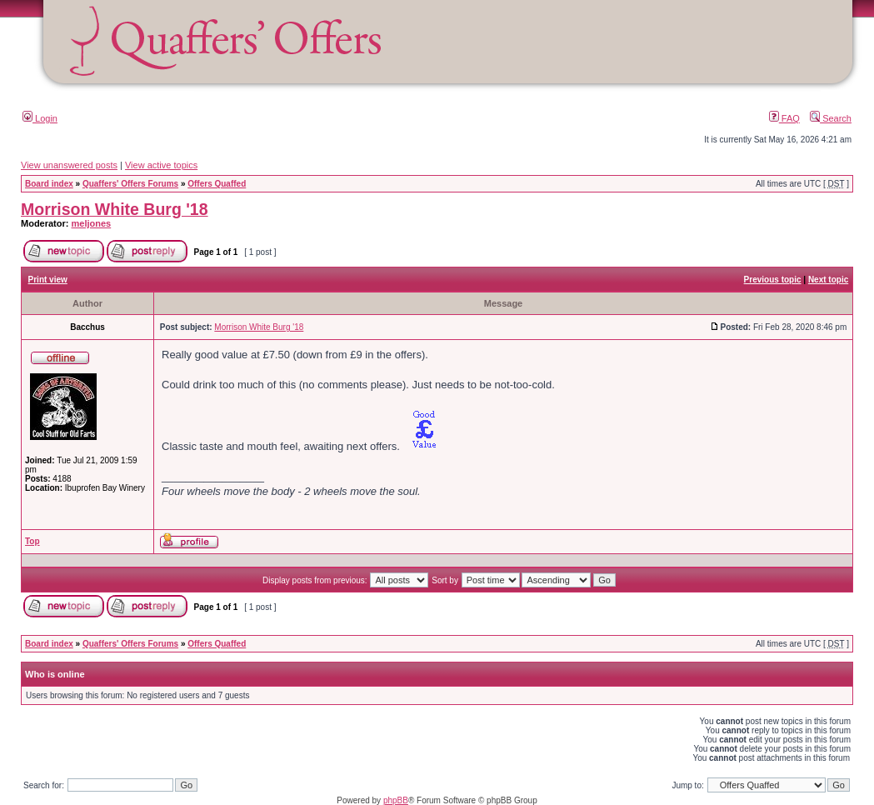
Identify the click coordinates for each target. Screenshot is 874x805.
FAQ (784, 118)
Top (32, 541)
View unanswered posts (69, 165)
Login (39, 118)
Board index (49, 183)
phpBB (395, 800)
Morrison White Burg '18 (114, 209)
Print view (47, 279)
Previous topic (773, 279)
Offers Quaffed (216, 183)
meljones (92, 223)
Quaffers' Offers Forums (130, 183)
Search (831, 118)
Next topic (828, 279)
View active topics (161, 165)
